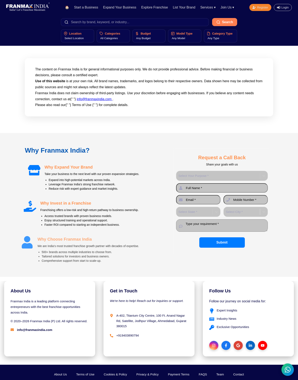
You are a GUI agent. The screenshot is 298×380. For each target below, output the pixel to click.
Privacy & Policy (147, 374)
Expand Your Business (119, 7)
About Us (60, 374)
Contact (238, 374)
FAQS (203, 374)
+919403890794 (127, 335)
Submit (221, 242)
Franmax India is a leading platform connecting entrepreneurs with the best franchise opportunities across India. (45, 306)
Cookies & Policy (115, 374)
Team (220, 374)
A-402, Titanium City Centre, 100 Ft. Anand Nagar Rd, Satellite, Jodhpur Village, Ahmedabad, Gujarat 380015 (151, 321)
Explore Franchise (154, 7)
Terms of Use (85, 374)
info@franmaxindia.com (95, 99)
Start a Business (86, 7)
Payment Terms (178, 374)
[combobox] (178, 176)
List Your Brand (184, 7)
